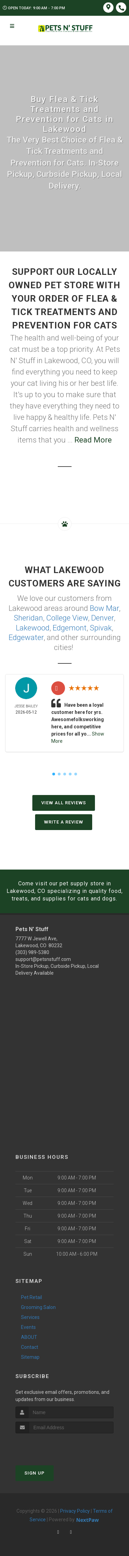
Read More (93, 440)
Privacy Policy (75, 1511)
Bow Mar (104, 608)
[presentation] (52, 1446)
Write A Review (63, 822)
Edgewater (26, 637)
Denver (102, 618)
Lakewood (33, 628)
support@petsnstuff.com (43, 959)
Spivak (101, 628)
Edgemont (70, 628)
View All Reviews (63, 802)
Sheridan (28, 618)
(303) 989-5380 (32, 952)
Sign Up (34, 1473)
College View (67, 618)
